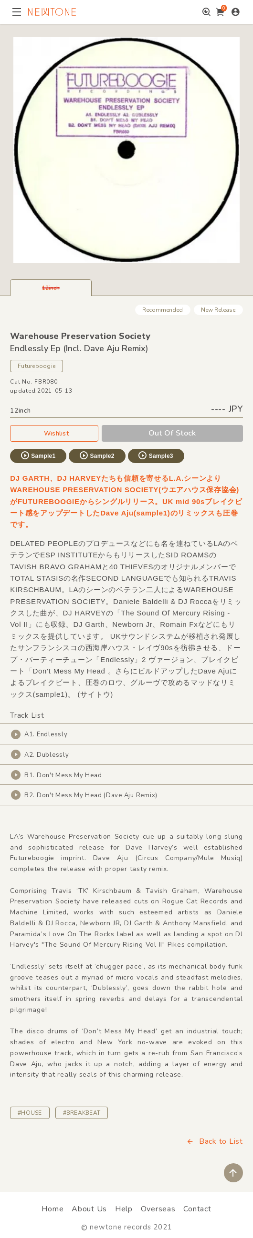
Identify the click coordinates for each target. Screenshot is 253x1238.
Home (52, 1209)
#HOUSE (30, 1113)
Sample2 (96, 455)
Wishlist (54, 433)
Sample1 (37, 455)
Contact (197, 1209)
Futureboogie (36, 366)
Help (124, 1209)
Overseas (158, 1209)
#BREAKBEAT (81, 1113)
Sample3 (155, 455)
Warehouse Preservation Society (80, 336)
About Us (89, 1209)
